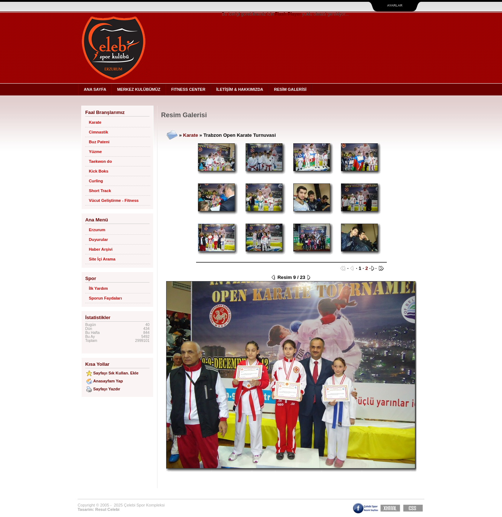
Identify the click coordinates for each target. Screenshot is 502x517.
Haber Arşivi (100, 249)
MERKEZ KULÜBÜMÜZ (138, 89)
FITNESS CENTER (188, 89)
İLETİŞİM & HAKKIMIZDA (239, 89)
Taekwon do (100, 161)
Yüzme (95, 151)
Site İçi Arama (102, 259)
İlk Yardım (98, 288)
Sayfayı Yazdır (106, 389)
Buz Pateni (99, 142)
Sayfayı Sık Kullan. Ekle (115, 373)
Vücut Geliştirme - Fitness (114, 200)
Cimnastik (98, 132)
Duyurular (98, 239)
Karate (95, 122)
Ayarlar (394, 5)
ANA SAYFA (95, 89)
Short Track (100, 190)
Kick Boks (98, 171)
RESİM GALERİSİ (290, 89)
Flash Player (288, 14)
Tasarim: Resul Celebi (99, 509)
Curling (96, 181)
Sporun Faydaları (105, 298)
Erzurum (97, 230)
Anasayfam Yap (108, 381)
